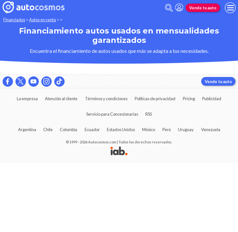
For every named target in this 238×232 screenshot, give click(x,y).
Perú (166, 129)
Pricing (189, 98)
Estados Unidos (121, 129)
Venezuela (210, 129)
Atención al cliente (61, 98)
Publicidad (211, 98)
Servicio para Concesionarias (112, 114)
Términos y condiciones (106, 98)
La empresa (27, 98)
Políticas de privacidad (155, 98)
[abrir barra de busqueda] (169, 8)
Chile (48, 129)
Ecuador (92, 129)
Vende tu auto (202, 7)
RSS (148, 114)
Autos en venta (42, 19)
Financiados (14, 19)
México (148, 129)
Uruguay (186, 129)
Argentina (27, 129)
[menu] (230, 7)
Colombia (68, 129)
